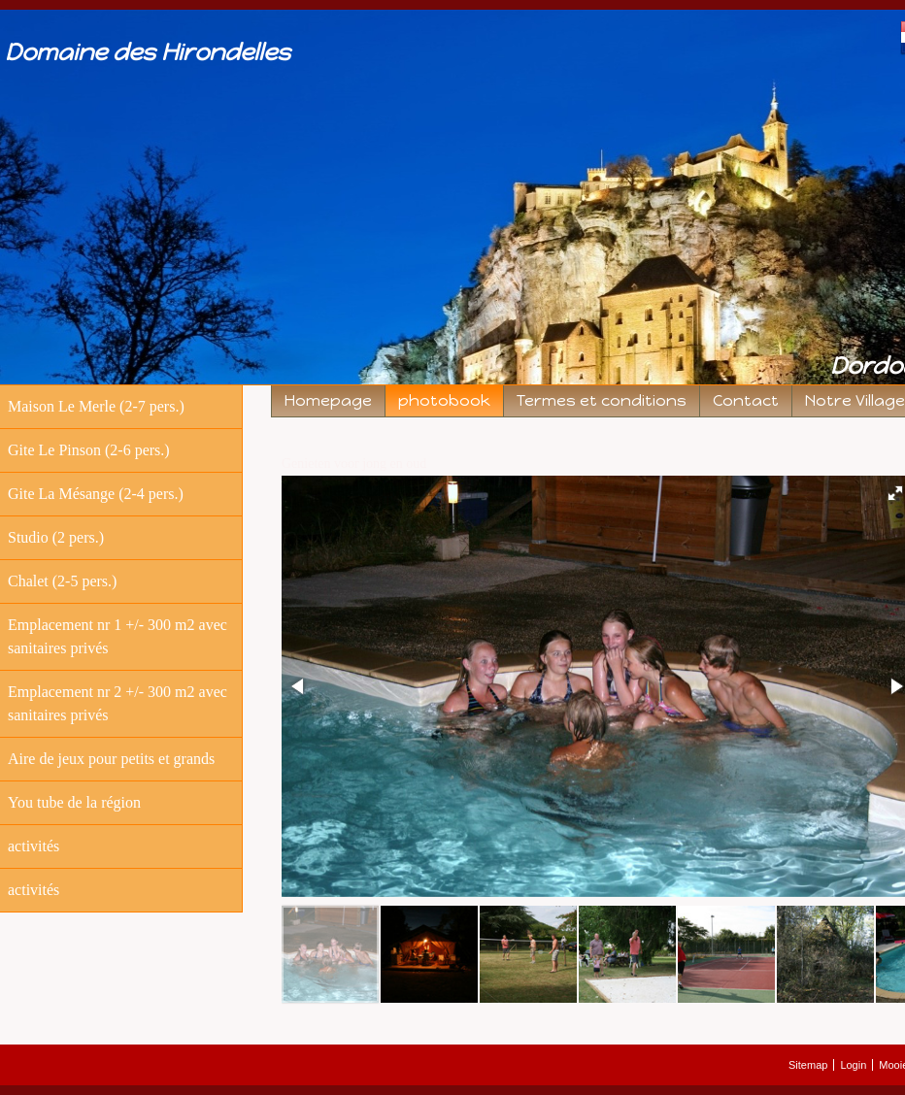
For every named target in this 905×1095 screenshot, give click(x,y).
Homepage (328, 400)
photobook (444, 400)
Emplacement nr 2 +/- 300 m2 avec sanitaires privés (117, 703)
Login (853, 1065)
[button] (299, 686)
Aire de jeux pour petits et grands (111, 758)
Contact (746, 400)
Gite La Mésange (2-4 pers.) (96, 493)
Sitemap (807, 1065)
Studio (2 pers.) (56, 537)
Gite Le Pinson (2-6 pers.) (89, 450)
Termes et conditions (602, 400)
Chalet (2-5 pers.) (62, 581)
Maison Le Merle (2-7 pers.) (96, 406)
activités (33, 846)
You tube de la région (74, 802)
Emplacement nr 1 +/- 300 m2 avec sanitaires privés (117, 636)
